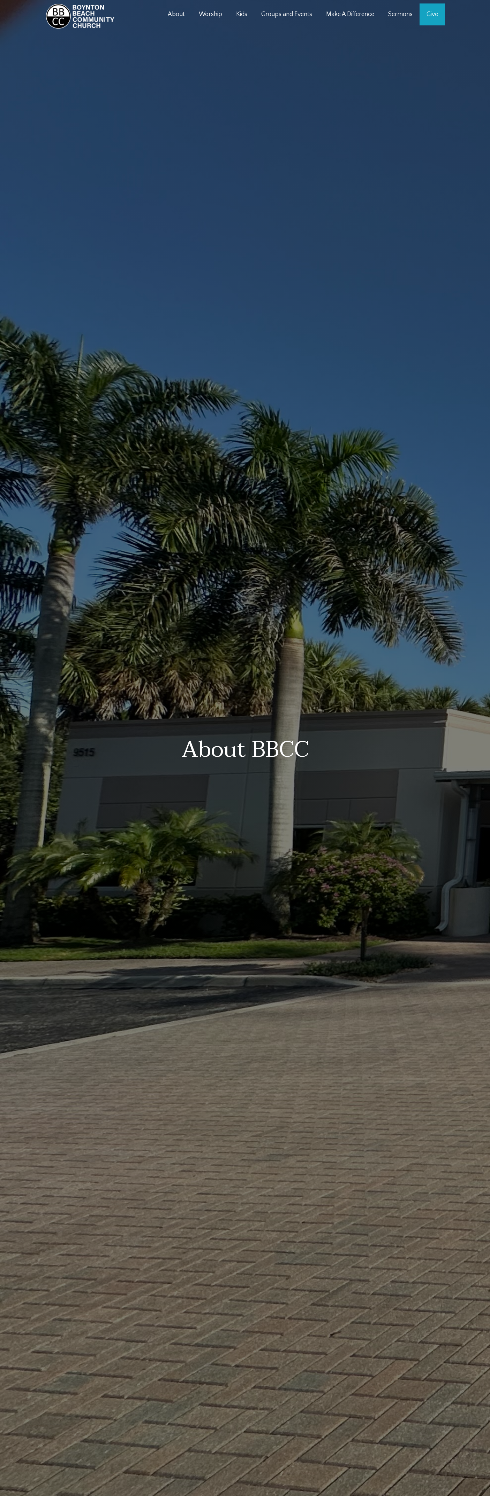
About (176, 14)
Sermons (400, 14)
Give (432, 14)
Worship (210, 14)
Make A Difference (350, 14)
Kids (241, 14)
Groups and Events (286, 14)
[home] (80, 16)
